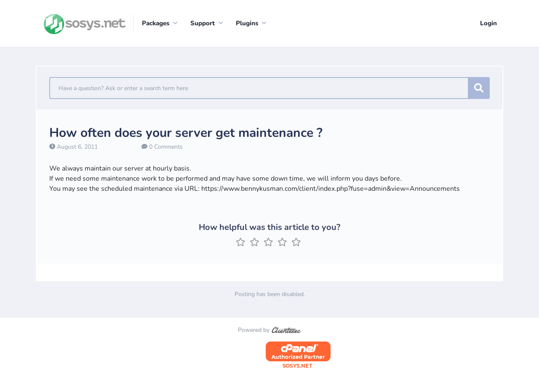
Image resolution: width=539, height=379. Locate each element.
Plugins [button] (247, 23)
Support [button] (202, 23)
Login (488, 23)
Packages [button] (155, 23)
